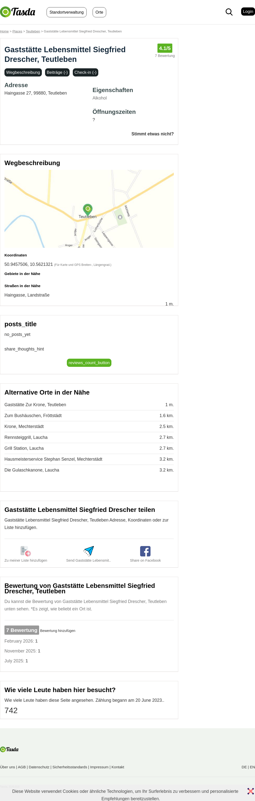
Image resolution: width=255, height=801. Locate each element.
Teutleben (33, 31)
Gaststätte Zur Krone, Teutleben (35, 404)
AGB (22, 767)
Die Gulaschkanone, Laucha (31, 470)
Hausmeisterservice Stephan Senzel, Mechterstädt (53, 459)
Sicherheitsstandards (69, 767)
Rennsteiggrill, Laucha (26, 437)
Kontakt (118, 767)
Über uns (7, 767)
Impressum (99, 767)
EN (252, 767)
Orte (99, 12)
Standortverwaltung (67, 12)
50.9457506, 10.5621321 (28, 264)
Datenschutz (39, 767)
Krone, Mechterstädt (24, 426)
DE (244, 767)
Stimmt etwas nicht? (152, 133)
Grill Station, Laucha (24, 448)
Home (4, 31)
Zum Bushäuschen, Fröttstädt (33, 415)
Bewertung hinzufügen (57, 631)
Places (17, 31)
